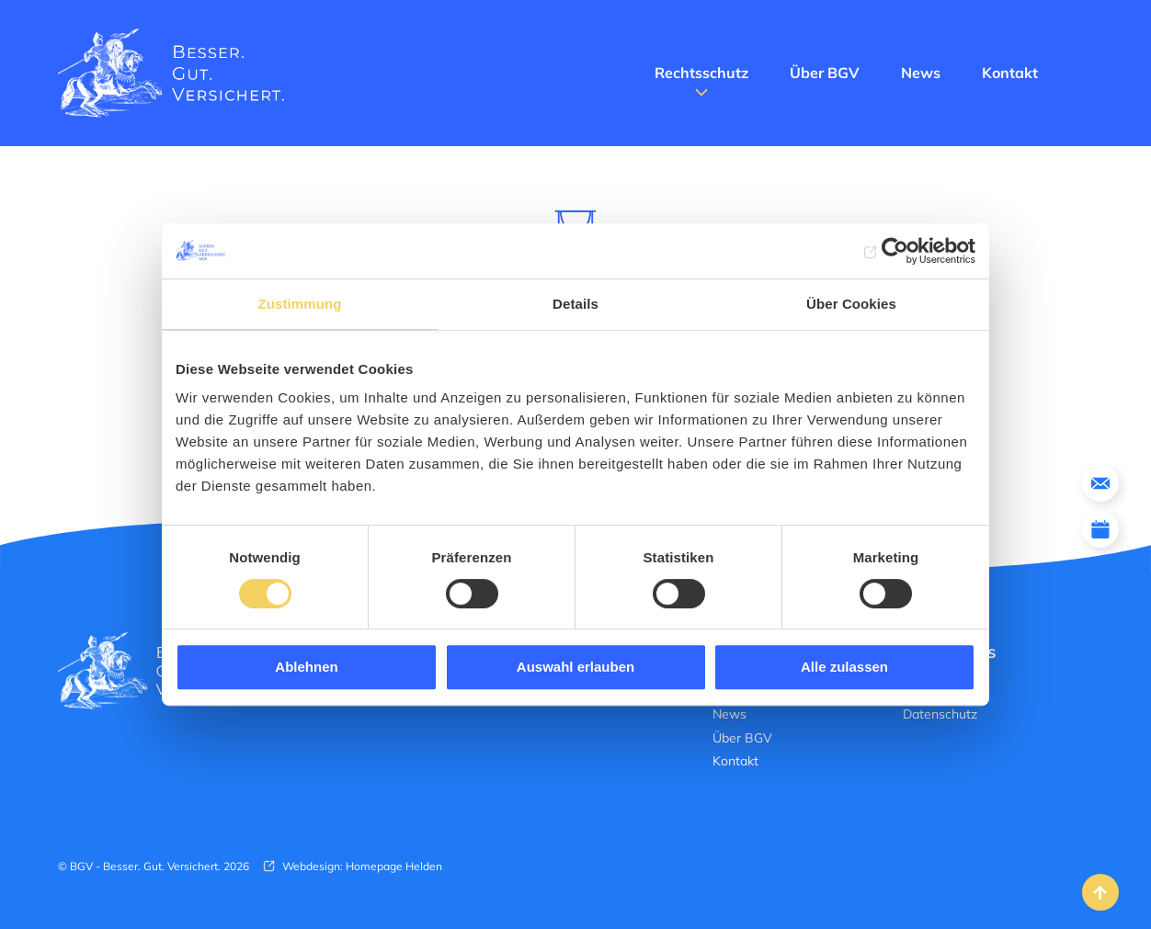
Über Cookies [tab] (851, 304)
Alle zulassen (844, 666)
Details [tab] (575, 304)
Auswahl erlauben (575, 666)
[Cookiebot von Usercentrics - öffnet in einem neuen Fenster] (895, 251)
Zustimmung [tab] (300, 304)
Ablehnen (306, 666)
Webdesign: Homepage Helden (360, 866)
